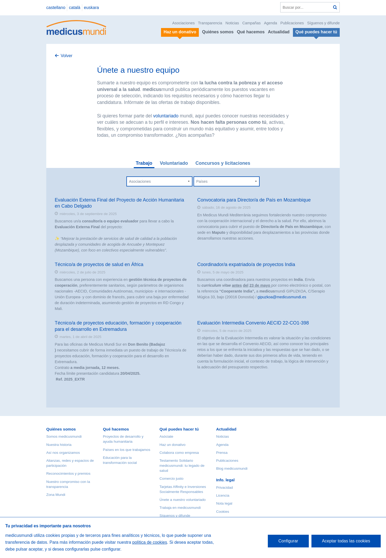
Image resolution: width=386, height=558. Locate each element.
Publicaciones (292, 23)
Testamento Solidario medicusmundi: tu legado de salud (181, 466)
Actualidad (279, 32)
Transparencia (210, 23)
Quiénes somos (217, 32)
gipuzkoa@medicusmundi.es (282, 297)
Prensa (221, 453)
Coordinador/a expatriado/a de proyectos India (246, 264)
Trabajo (144, 163)
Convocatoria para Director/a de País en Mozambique (254, 200)
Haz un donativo (172, 445)
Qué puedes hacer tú (179, 429)
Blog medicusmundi (231, 468)
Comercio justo (171, 479)
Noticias (232, 23)
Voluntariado (174, 163)
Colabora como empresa (179, 453)
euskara (91, 7)
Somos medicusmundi (64, 436)
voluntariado (165, 115)
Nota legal (224, 503)
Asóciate (166, 436)
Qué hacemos (251, 32)
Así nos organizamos (63, 453)
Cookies (222, 512)
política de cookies (149, 542)
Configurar (288, 541)
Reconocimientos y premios (68, 473)
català (74, 7)
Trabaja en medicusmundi (180, 508)
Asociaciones (183, 23)
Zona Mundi (55, 495)
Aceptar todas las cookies (346, 541)
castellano (55, 7)
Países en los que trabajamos (126, 450)
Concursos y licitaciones (222, 163)
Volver (66, 55)
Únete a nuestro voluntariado (182, 500)
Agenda (270, 23)
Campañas (251, 23)
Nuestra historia (58, 445)
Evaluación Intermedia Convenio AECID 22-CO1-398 (253, 323)
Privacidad (224, 488)
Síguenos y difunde (323, 23)
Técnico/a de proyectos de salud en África (99, 264)
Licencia (222, 495)
